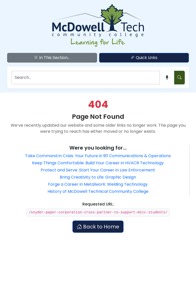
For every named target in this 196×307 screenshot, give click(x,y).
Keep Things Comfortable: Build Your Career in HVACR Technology (98, 163)
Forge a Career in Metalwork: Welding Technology (98, 184)
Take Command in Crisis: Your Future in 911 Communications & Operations (98, 156)
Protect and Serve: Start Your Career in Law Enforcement (98, 170)
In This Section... (52, 58)
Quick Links (144, 58)
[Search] (85, 77)
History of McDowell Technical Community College (98, 191)
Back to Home (98, 226)
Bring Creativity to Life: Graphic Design (98, 177)
